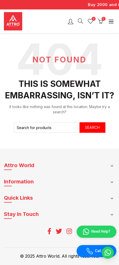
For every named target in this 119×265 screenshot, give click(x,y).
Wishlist (93, 19)
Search (92, 127)
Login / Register (71, 21)
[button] (108, 253)
